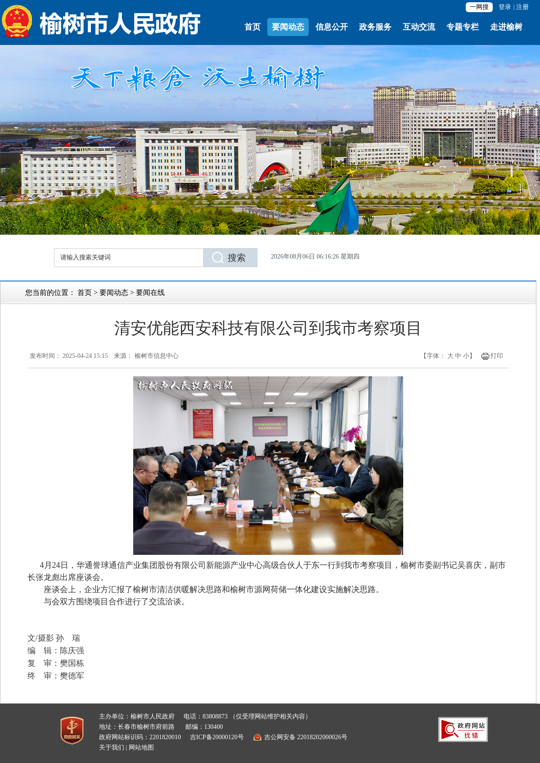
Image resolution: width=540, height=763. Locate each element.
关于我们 (111, 747)
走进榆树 (506, 26)
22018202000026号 (322, 737)
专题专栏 (462, 26)
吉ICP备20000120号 (217, 737)
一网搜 (479, 7)
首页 (252, 26)
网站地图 (141, 747)
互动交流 (419, 26)
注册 (522, 7)
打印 (496, 355)
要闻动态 (288, 26)
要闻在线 (150, 292)
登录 (505, 7)
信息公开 (331, 26)
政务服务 (375, 26)
